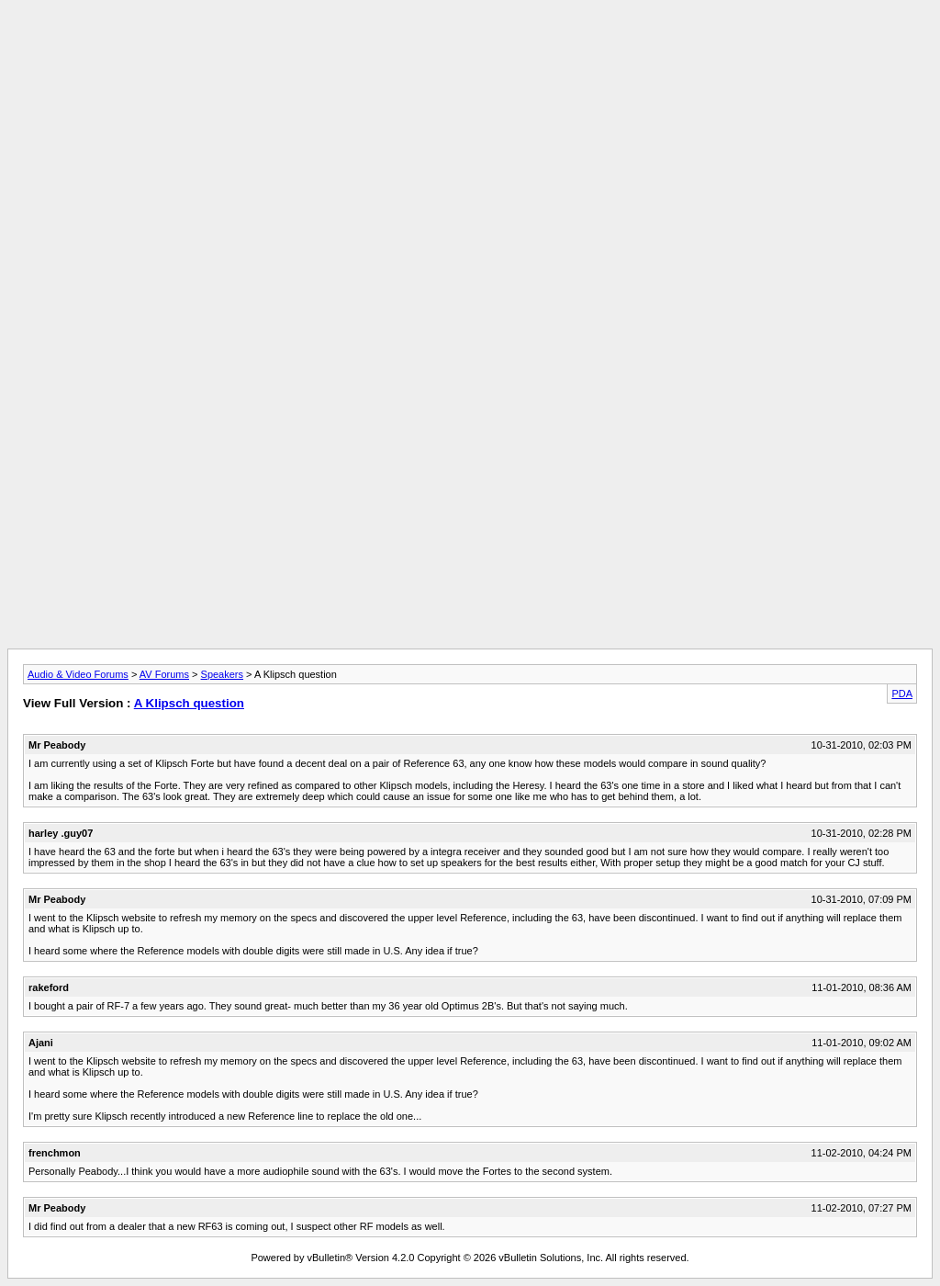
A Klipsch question (189, 703)
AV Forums (164, 674)
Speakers (222, 674)
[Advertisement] (470, 48)
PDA (901, 693)
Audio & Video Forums (78, 674)
